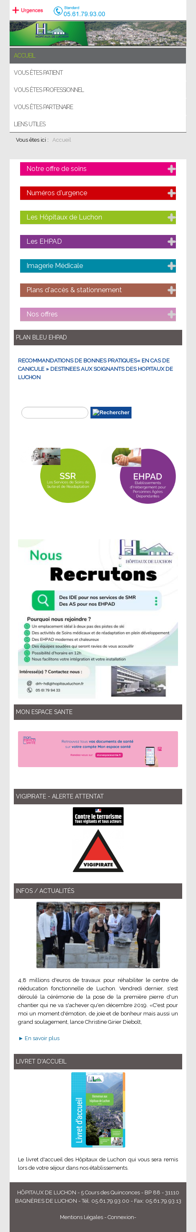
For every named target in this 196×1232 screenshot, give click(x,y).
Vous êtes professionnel (49, 90)
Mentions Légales (81, 1217)
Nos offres (42, 314)
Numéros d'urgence (56, 193)
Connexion (121, 1217)
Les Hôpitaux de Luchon (64, 217)
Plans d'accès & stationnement (74, 290)
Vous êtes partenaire (43, 107)
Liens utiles (29, 124)
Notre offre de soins (56, 169)
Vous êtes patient (38, 72)
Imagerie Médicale (54, 266)
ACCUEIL (24, 55)
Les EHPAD (44, 241)
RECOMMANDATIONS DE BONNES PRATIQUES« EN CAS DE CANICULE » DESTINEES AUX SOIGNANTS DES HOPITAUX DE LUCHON (95, 368)
